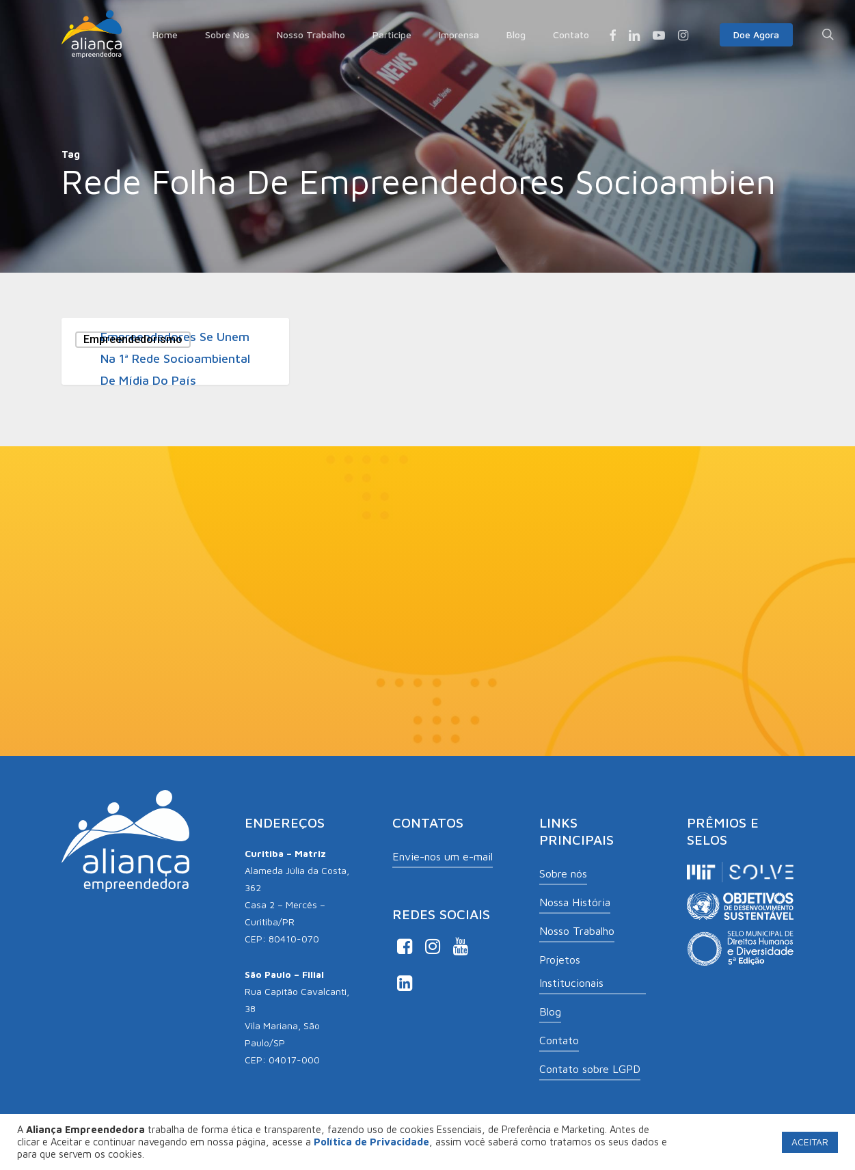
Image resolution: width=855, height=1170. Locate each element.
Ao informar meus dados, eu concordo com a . (377, 756)
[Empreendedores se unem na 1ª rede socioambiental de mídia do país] (175, 351)
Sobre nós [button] (563, 873)
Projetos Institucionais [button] (571, 971)
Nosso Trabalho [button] (576, 931)
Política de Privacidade (492, 756)
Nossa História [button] (574, 902)
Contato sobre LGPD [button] (589, 1069)
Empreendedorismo (132, 339)
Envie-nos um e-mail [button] (442, 856)
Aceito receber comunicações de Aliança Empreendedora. (357, 737)
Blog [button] (550, 1011)
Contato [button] (559, 1040)
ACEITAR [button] (809, 1141)
